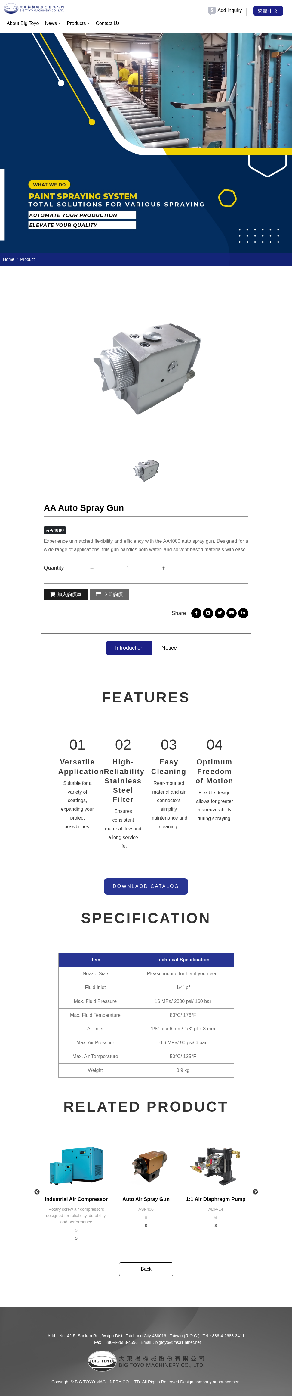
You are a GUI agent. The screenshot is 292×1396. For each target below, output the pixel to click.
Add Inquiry (229, 10)
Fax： (99, 1342)
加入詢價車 (67, 594)
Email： (148, 1342)
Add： (53, 1336)
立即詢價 (113, 594)
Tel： (207, 1336)
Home (8, 259)
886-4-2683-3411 (228, 1336)
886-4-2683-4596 (121, 1342)
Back (146, 1269)
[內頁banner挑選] (146, 144)
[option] (146, 144)
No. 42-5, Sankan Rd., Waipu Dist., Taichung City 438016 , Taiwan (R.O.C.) (129, 1336)
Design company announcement (210, 1382)
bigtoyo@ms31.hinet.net (178, 1342)
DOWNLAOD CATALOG (146, 886)
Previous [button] (37, 1192)
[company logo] (146, 1360)
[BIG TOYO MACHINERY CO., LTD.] (34, 7)
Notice (169, 648)
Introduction (129, 648)
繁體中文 (268, 10)
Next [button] (255, 1192)
